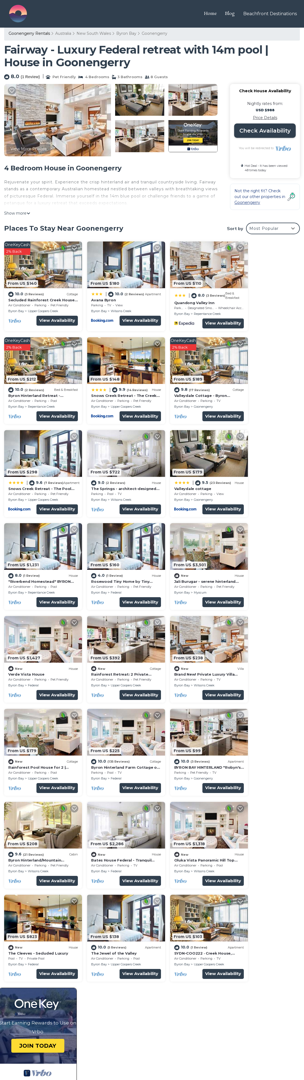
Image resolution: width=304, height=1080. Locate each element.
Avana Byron (95, 295)
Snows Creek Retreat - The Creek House (199, 984)
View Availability (49, 315)
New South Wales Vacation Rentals (38, 954)
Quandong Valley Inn (179, 298)
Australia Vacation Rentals (36, 966)
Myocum (259, 486)
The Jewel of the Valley (181, 739)
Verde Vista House (26, 562)
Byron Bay (126, 33)
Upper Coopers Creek (43, 306)
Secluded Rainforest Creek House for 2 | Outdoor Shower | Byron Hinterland (223, 946)
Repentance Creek (191, 309)
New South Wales (93, 33)
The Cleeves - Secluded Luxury (113, 739)
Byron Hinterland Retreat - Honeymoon (198, 975)
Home (211, 13)
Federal (183, 486)
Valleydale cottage (26, 474)
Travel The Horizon (43, 1048)
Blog (230, 13)
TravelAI (47, 1060)
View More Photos (28, 148)
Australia (63, 33)
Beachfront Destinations (270, 13)
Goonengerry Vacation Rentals (41, 942)
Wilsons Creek (113, 306)
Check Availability (265, 130)
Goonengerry (154, 33)
